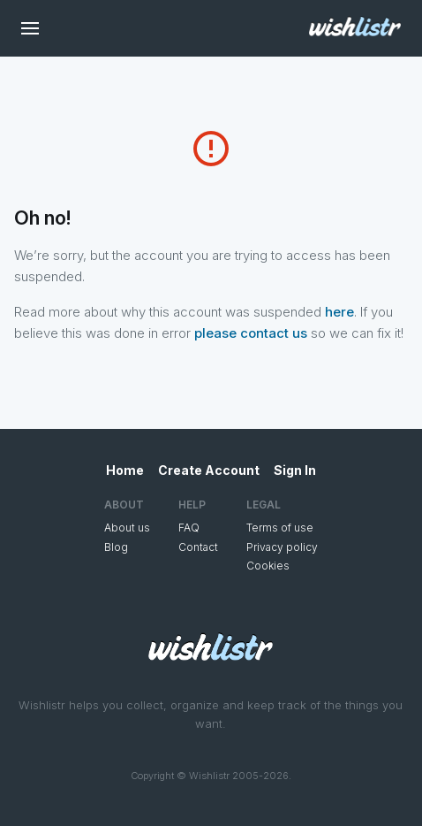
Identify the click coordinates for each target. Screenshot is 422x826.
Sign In (295, 470)
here (339, 311)
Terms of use (279, 527)
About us (127, 527)
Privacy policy (282, 547)
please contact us (250, 333)
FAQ (189, 527)
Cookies (268, 565)
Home (125, 470)
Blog (116, 547)
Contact (198, 547)
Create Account (209, 470)
